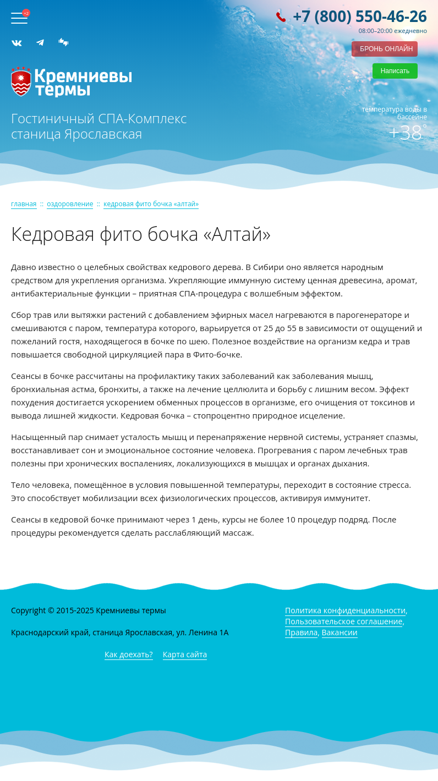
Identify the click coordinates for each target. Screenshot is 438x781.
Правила (301, 632)
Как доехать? (129, 654)
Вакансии (340, 632)
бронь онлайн (386, 49)
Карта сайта (185, 654)
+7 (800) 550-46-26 (360, 16)
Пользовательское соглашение (343, 621)
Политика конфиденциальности (345, 610)
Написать (395, 71)
